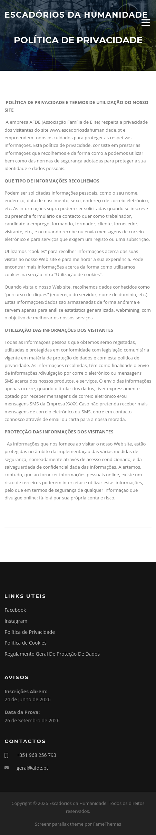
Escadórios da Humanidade (76, 14)
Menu (145, 22)
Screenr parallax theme (59, 824)
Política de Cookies (25, 642)
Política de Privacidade (29, 632)
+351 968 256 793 (36, 755)
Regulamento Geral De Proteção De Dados (52, 653)
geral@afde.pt (32, 767)
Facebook (15, 610)
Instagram (15, 621)
